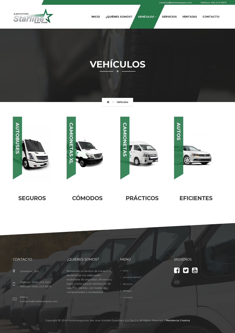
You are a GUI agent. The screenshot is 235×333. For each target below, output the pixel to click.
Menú (125, 259)
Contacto (22, 259)
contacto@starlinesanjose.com (39, 301)
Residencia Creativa (178, 320)
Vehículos (122, 102)
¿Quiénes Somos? (83, 259)
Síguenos (183, 259)
